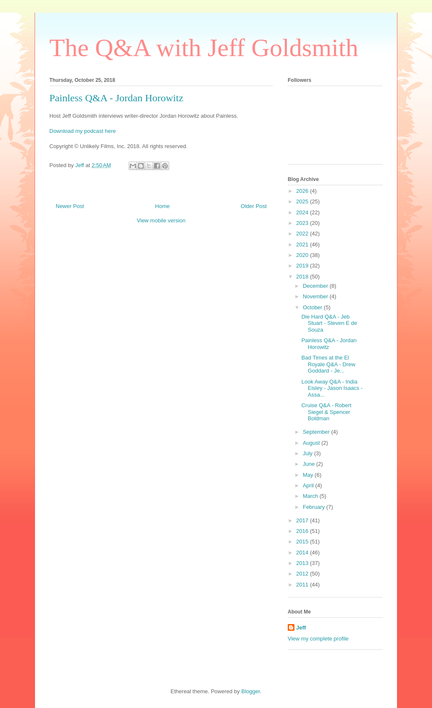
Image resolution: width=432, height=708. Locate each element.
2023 (303, 223)
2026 (303, 191)
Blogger (250, 691)
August (312, 443)
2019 (303, 265)
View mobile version (161, 220)
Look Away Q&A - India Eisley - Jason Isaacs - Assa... (331, 388)
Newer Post (70, 206)
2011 (303, 584)
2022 (303, 233)
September (317, 432)
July (308, 453)
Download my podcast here (82, 131)
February (315, 507)
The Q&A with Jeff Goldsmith (203, 48)
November (316, 296)
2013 (303, 563)
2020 (303, 255)
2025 (303, 201)
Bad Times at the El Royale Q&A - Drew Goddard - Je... (328, 364)
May (309, 475)
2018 (303, 276)
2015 (303, 541)
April (309, 485)
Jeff (301, 627)
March (311, 496)
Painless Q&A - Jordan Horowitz (328, 343)
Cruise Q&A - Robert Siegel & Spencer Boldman (326, 412)
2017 (303, 520)
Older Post (254, 206)
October (313, 307)
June (309, 464)
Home (162, 206)
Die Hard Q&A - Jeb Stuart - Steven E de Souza (329, 323)
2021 (303, 244)
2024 (303, 212)
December (316, 286)
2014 (303, 552)
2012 (303, 573)
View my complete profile (318, 638)
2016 (303, 531)
